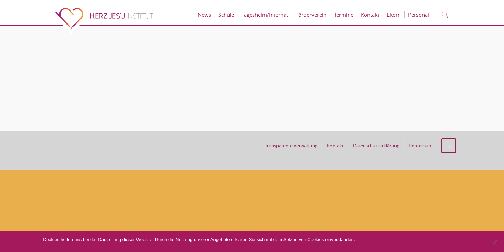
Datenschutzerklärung (376, 145)
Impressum (421, 145)
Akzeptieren (377, 243)
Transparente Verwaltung (291, 145)
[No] (494, 242)
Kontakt (335, 145)
